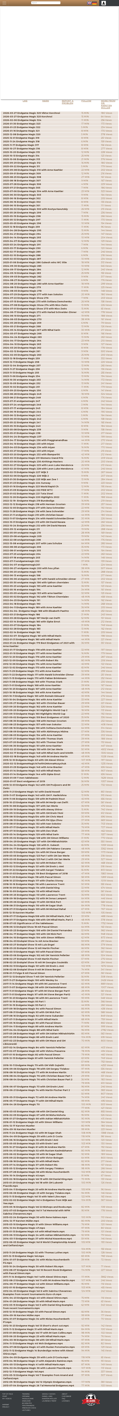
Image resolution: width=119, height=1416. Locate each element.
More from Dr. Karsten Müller (108, 104)
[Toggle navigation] (4, 3)
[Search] (45, 2)
